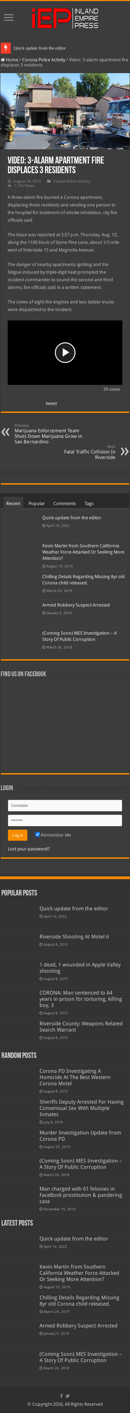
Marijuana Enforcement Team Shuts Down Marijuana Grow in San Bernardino (50, 433)
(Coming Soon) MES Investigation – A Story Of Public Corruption (81, 1164)
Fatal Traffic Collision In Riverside (79, 452)
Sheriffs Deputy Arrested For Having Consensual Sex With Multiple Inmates (82, 1108)
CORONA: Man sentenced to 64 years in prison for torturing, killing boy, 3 (81, 999)
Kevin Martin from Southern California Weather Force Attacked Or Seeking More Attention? (83, 552)
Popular (37, 503)
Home (9, 59)
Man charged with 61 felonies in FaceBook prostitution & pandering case (81, 1195)
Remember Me (53, 835)
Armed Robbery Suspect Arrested (76, 605)
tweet (51, 403)
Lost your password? (29, 848)
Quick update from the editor (40, 48)
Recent (13, 503)
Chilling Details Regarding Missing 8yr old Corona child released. (79, 1301)
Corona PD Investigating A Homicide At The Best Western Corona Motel (75, 1077)
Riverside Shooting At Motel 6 (74, 937)
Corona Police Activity (43, 59)
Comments (64, 503)
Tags (89, 503)
